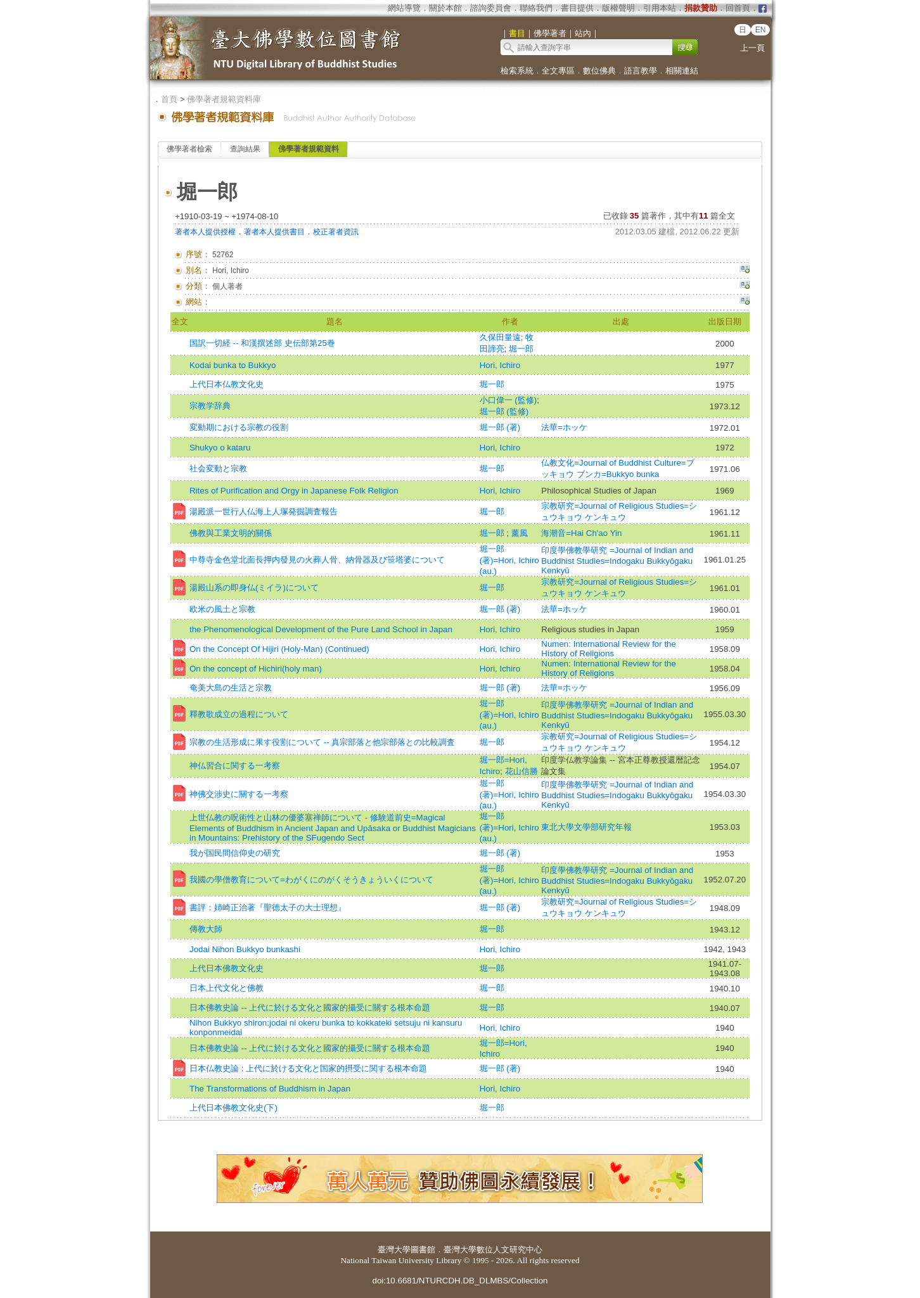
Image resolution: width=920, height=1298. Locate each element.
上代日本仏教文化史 (226, 384)
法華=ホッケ (564, 427)
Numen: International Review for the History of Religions (608, 648)
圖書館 (423, 1249)
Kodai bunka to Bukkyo (232, 365)
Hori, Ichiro (500, 365)
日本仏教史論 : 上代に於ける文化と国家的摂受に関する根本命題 (308, 1068)
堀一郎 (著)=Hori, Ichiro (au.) (509, 560)
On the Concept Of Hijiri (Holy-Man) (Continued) (279, 649)
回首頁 (737, 8)
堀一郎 (521, 348)
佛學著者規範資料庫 (224, 99)
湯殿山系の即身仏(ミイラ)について (254, 587)
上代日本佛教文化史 (226, 968)
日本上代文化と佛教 (226, 988)
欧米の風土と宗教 (222, 609)
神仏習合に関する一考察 (234, 765)
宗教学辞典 (210, 405)
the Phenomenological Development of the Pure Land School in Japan (320, 629)
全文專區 (558, 70)
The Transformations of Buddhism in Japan (269, 1088)
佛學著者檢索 (189, 148)
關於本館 (445, 8)
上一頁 (752, 48)
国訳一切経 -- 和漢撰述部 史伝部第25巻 (262, 343)
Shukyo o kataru (219, 447)
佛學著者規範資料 (308, 148)
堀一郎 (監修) (504, 411)
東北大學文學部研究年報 (586, 827)
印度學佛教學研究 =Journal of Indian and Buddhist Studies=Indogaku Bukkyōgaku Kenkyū (617, 560)
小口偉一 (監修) (508, 400)
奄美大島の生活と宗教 (230, 687)
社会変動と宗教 (218, 468)
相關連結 (681, 70)
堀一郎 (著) (500, 427)
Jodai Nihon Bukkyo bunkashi (244, 949)
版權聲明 (618, 8)
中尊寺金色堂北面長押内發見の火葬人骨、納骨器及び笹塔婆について (317, 559)
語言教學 (640, 70)
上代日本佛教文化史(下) (233, 1107)
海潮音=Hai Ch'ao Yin (581, 533)
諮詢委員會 (490, 8)
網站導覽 (404, 8)
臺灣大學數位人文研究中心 (493, 1249)
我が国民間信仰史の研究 (234, 853)
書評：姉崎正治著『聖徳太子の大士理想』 (267, 907)
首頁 (169, 99)
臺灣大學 (394, 1249)
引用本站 (659, 8)
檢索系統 (517, 70)
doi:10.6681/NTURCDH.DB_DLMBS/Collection (459, 1280)
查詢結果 (245, 148)
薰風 (519, 533)
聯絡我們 (536, 8)
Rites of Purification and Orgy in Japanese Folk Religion (294, 490)
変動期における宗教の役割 (238, 427)
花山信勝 (521, 771)
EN (760, 29)
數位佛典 (599, 70)
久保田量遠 (500, 337)
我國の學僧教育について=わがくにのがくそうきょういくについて (311, 879)
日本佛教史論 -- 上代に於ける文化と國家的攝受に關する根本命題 (309, 1007)
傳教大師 (205, 929)
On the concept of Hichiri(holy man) (255, 668)
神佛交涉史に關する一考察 (238, 794)
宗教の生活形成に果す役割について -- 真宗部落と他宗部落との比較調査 (322, 742)
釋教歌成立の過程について (238, 714)
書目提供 (577, 8)
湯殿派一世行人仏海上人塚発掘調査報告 (263, 511)
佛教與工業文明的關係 (230, 533)
